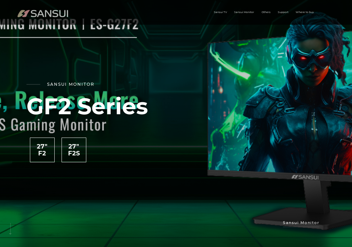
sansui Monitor (301, 222)
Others (266, 12)
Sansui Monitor (244, 12)
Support (283, 12)
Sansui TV (220, 12)
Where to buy (305, 12)
